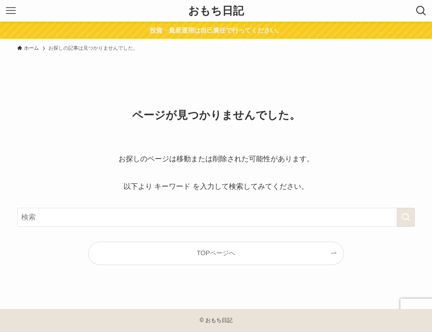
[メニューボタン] (11, 11)
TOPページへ (216, 253)
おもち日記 (216, 10)
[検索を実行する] (406, 217)
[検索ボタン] (421, 11)
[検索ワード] (216, 217)
